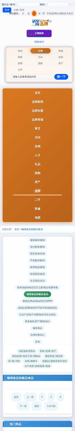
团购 (37, 173)
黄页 (37, 128)
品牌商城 (37, 119)
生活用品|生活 (37, 280)
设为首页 (68, 13)
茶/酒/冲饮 (14, 361)
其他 (37, 341)
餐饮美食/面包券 (54, 356)
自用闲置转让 (37, 334)
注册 (16, 9)
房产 (37, 182)
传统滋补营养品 (27, 351)
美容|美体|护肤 (37, 253)
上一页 (30, 397)
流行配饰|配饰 (37, 246)
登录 (22, 9)
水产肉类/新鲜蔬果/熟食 (37, 366)
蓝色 (29, 14)
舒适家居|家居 (37, 273)
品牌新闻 (37, 101)
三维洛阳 (39, 33)
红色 (23, 14)
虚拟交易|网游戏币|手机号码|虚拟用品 (37, 307)
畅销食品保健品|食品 (32, 229)
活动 (37, 137)
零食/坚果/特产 (48, 351)
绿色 (39, 14)
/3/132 (51, 406)
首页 (37, 92)
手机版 (50, 13)
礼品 (37, 164)
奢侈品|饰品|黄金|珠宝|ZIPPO (37, 301)
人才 (37, 155)
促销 (37, 146)
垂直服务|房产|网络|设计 (37, 321)
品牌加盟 (37, 110)
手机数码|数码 (37, 260)
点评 (37, 190)
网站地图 (58, 13)
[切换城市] (39, 41)
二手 (37, 199)
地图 (37, 217)
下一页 (23, 406)
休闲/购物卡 (31, 361)
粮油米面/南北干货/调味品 (26, 356)
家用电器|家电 (37, 267)
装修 (37, 208)
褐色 (34, 14)
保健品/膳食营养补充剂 (54, 361)
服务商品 (37, 328)
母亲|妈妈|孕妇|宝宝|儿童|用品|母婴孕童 (37, 287)
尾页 (36, 406)
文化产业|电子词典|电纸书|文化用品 (37, 314)
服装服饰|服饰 (37, 240)
